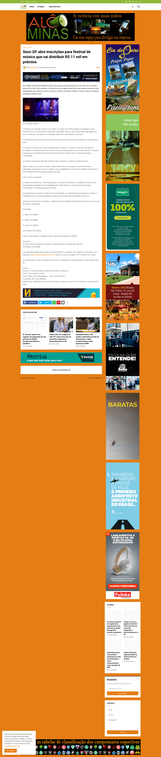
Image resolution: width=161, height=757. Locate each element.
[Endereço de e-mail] (122, 688)
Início (22, 1)
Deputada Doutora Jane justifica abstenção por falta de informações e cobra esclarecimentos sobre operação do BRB (87, 339)
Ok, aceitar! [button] (11, 751)
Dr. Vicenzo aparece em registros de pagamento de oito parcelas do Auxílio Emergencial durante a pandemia (34, 339)
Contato (33, 1)
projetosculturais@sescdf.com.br (42, 255)
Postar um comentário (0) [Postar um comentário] (61, 370)
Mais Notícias (54, 7)
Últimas (40, 7)
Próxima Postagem (94, 378)
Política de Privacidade (12, 746)
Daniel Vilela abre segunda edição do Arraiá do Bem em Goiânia (130, 656)
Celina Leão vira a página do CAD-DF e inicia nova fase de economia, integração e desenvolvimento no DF (60, 338)
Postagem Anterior (28, 378)
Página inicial (27, 47)
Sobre (27, 1)
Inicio (32, 7)
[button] (133, 7)
